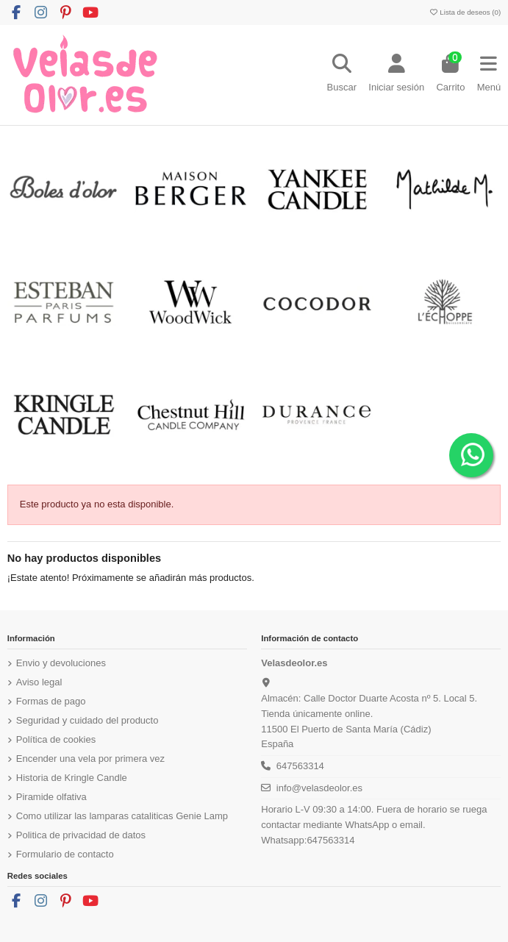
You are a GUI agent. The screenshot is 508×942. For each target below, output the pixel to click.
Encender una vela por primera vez (90, 758)
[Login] (396, 75)
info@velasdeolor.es (319, 787)
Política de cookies (56, 739)
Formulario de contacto (65, 854)
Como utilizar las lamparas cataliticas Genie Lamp (122, 815)
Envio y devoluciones (61, 662)
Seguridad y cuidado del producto (87, 720)
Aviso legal (39, 682)
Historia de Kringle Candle (71, 777)
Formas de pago (51, 701)
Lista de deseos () (465, 12)
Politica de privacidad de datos (81, 835)
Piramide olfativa (51, 796)
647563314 (300, 765)
